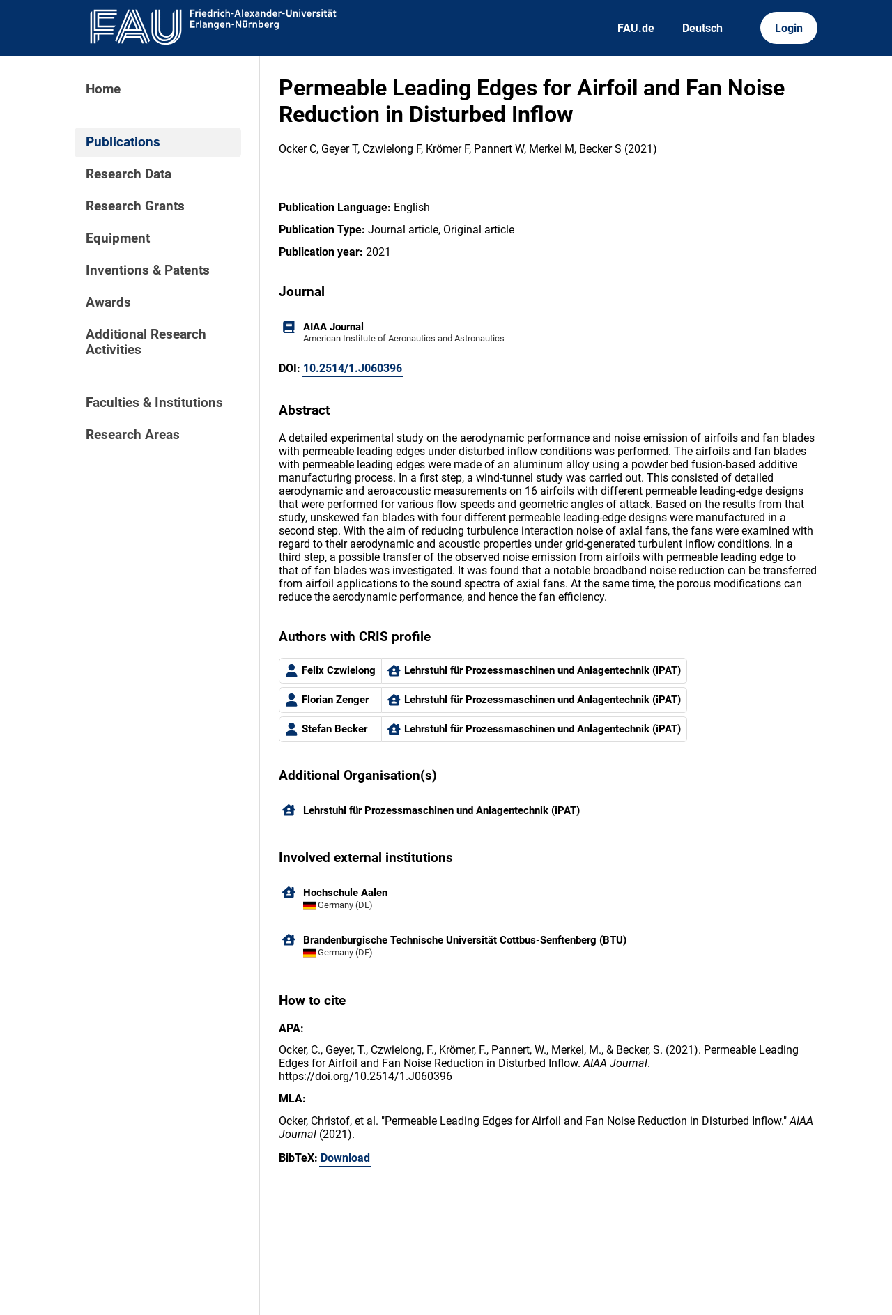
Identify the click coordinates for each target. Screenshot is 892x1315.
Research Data (128, 174)
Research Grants (135, 206)
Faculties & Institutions (154, 402)
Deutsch (702, 28)
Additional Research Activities (146, 342)
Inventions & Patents (148, 270)
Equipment (118, 238)
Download (345, 1157)
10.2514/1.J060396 (352, 368)
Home (103, 89)
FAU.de (635, 28)
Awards (108, 302)
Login (789, 28)
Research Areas (133, 435)
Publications (123, 142)
